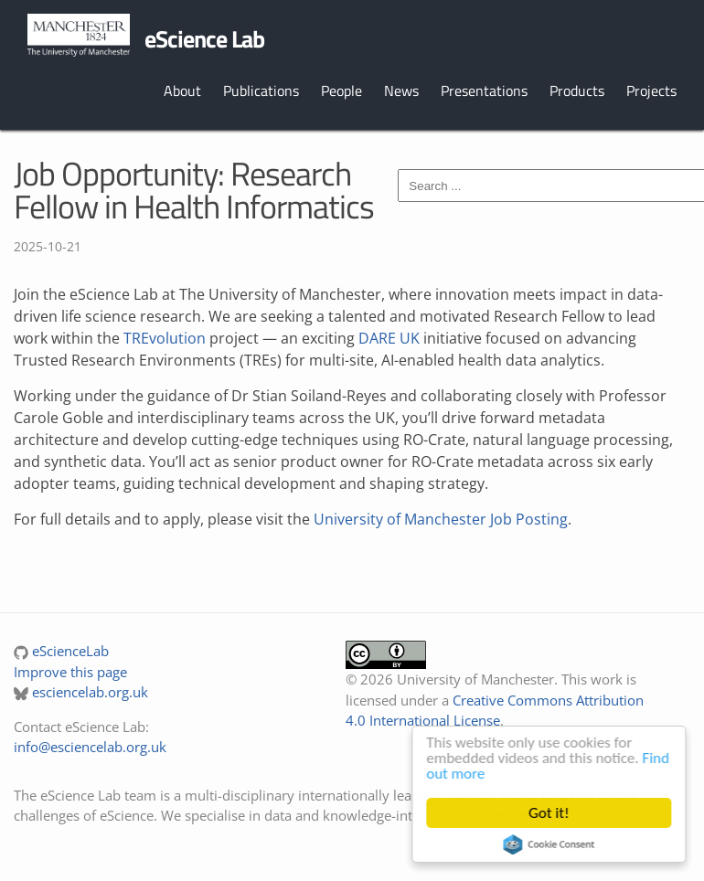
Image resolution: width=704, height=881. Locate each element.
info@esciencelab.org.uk (90, 747)
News (401, 90)
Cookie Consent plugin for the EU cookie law (552, 844)
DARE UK (389, 338)
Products (576, 90)
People (341, 90)
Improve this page (70, 672)
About (182, 90)
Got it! (552, 813)
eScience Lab (204, 39)
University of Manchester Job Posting (441, 519)
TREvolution (164, 338)
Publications (261, 90)
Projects (651, 90)
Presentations (484, 90)
